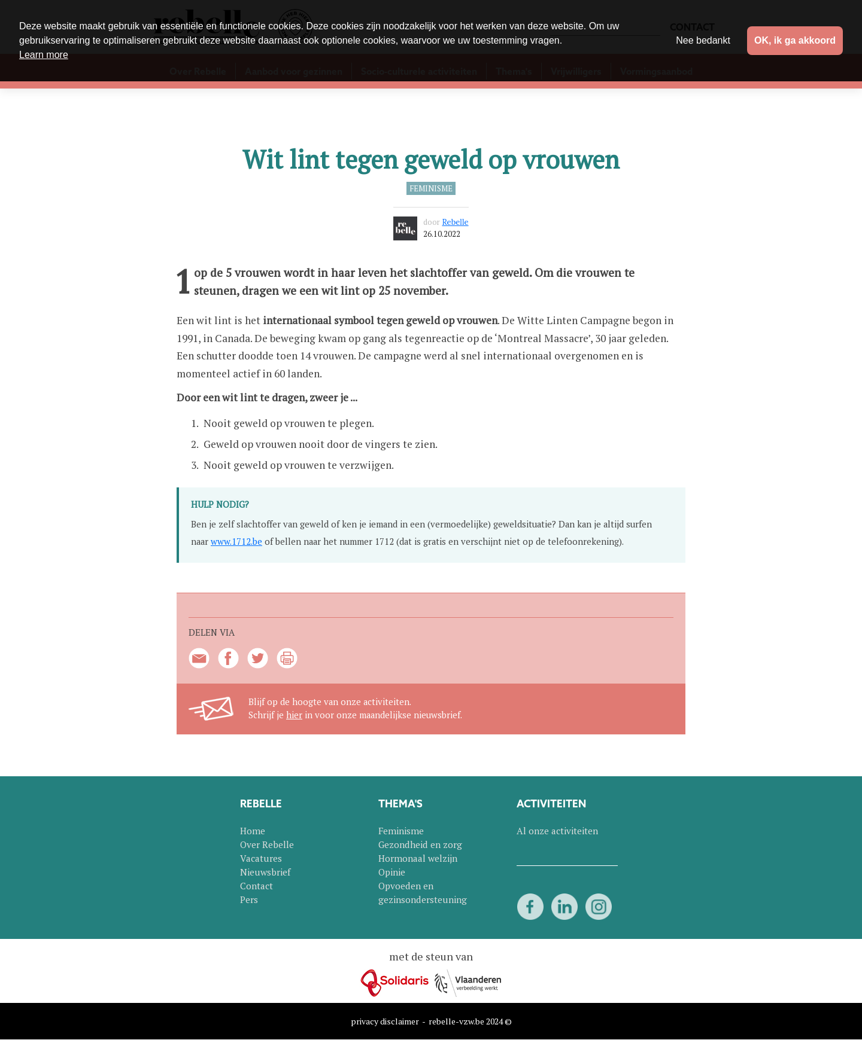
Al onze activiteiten (557, 831)
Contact (256, 886)
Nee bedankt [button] (703, 40)
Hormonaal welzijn (417, 858)
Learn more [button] (43, 55)
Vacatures (261, 858)
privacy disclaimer (385, 1021)
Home (252, 831)
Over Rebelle (267, 844)
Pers (249, 899)
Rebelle (455, 222)
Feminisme (431, 188)
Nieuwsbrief (265, 872)
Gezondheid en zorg (420, 844)
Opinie (391, 872)
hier (294, 715)
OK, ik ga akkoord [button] (795, 40)
